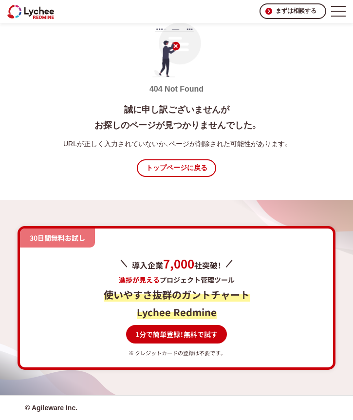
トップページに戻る (176, 168)
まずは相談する (296, 10)
